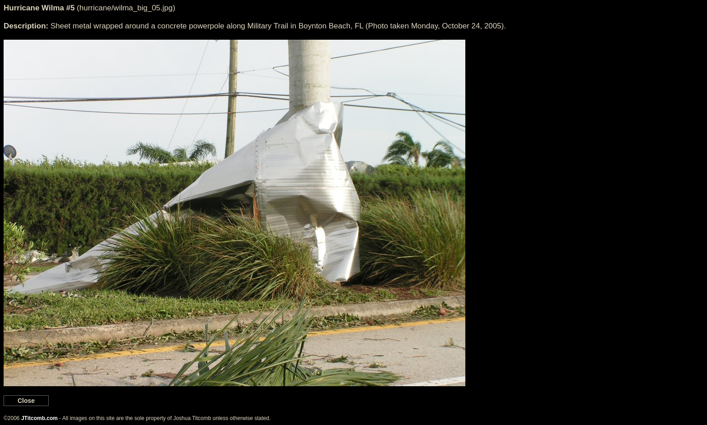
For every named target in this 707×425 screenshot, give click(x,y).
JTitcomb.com (39, 418)
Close (26, 400)
